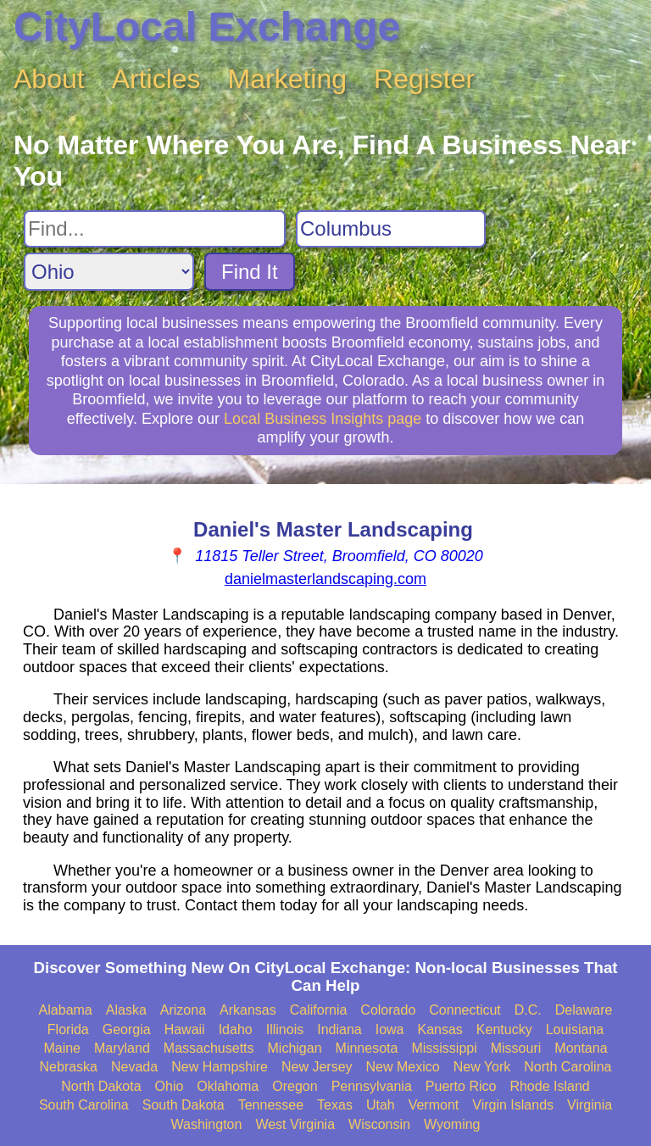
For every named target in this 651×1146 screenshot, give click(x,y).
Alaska (126, 1010)
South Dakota (183, 1105)
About (49, 79)
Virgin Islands (513, 1105)
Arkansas (248, 1010)
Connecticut (465, 1010)
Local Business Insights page (322, 418)
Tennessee (270, 1105)
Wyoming (452, 1124)
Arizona (183, 1010)
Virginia (589, 1105)
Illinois (284, 1029)
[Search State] (109, 272)
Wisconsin (379, 1124)
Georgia (127, 1029)
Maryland (122, 1048)
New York (482, 1067)
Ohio (169, 1086)
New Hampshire (219, 1067)
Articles (156, 79)
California (319, 1010)
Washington (206, 1124)
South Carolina (84, 1105)
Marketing (288, 79)
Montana (580, 1048)
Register (424, 79)
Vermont (434, 1105)
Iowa (390, 1029)
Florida (68, 1029)
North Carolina (567, 1067)
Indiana (339, 1029)
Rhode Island (549, 1086)
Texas (335, 1105)
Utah (380, 1105)
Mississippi (443, 1048)
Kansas (439, 1029)
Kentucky (504, 1029)
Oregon (294, 1086)
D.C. (528, 1010)
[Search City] (391, 229)
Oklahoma (228, 1086)
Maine (62, 1048)
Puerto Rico (461, 1086)
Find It (249, 271)
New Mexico (403, 1067)
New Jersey (317, 1067)
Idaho (236, 1029)
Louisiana (575, 1029)
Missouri (516, 1048)
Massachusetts (209, 1048)
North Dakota (101, 1086)
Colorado (387, 1010)
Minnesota (367, 1048)
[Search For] (155, 229)
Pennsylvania (371, 1086)
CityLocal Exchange (207, 26)
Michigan (295, 1048)
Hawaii (184, 1029)
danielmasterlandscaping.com (325, 578)
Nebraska (68, 1067)
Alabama (65, 1010)
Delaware (584, 1010)
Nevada (134, 1067)
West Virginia (295, 1124)
